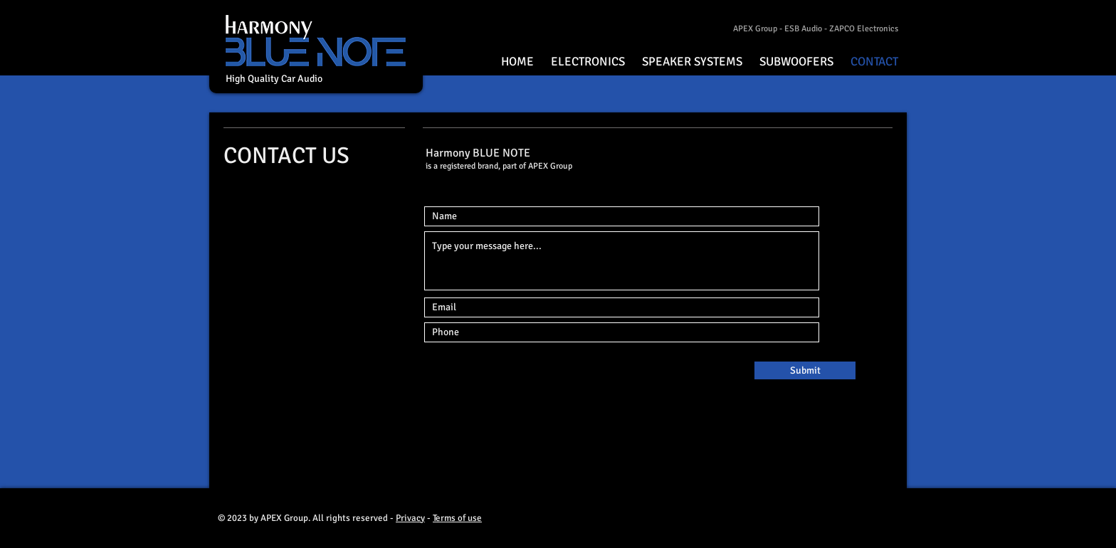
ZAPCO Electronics (863, 28)
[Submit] (805, 370)
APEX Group (755, 28)
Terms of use (457, 518)
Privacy (410, 518)
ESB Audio (803, 28)
